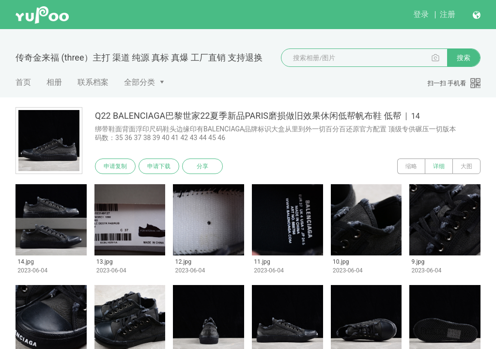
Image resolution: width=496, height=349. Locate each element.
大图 (466, 166)
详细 (439, 166)
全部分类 (139, 82)
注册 (447, 14)
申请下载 (158, 166)
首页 (23, 82)
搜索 (463, 58)
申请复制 (115, 166)
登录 (421, 14)
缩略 (411, 166)
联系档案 (93, 82)
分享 (202, 166)
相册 (54, 82)
